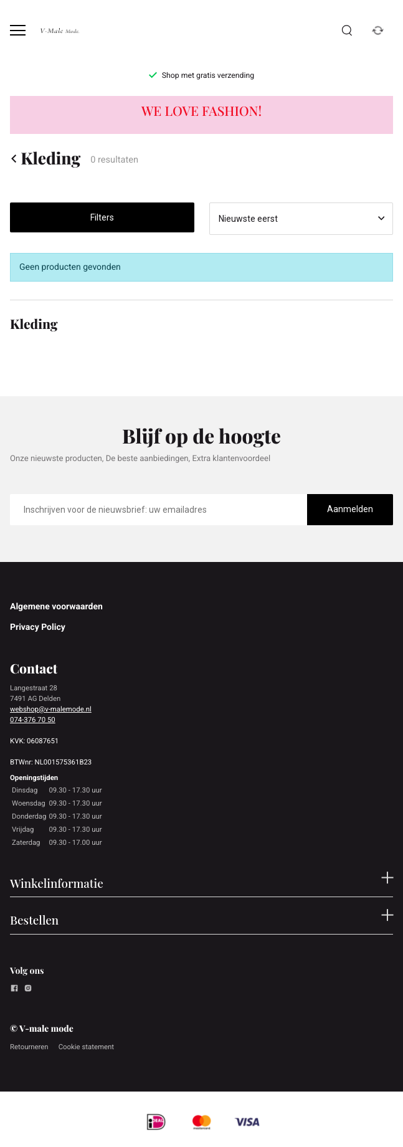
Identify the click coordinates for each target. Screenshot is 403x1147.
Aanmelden (350, 509)
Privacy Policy (37, 627)
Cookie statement (86, 1046)
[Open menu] (18, 30)
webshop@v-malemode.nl (51, 709)
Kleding (45, 158)
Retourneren (29, 1046)
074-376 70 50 (32, 719)
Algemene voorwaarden (56, 607)
